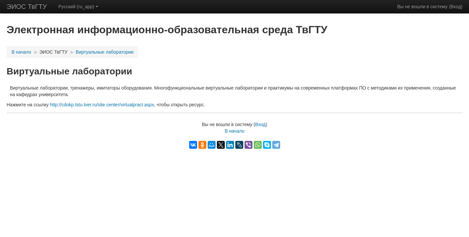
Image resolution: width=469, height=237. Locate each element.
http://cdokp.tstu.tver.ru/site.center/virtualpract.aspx (102, 104)
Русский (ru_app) (78, 6)
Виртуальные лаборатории (104, 52)
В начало (21, 52)
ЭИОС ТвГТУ (27, 6)
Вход (456, 6)
